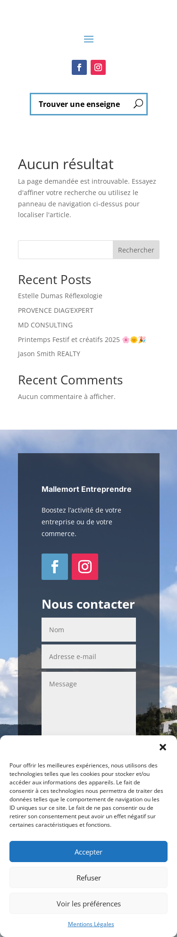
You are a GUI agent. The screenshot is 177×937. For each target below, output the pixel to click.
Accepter (88, 851)
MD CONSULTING (45, 324)
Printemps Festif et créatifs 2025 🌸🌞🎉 (82, 339)
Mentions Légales (91, 924)
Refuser (88, 877)
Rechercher (136, 249)
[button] (163, 747)
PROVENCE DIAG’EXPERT (55, 310)
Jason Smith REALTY (49, 353)
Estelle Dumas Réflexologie (60, 295)
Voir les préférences (89, 903)
